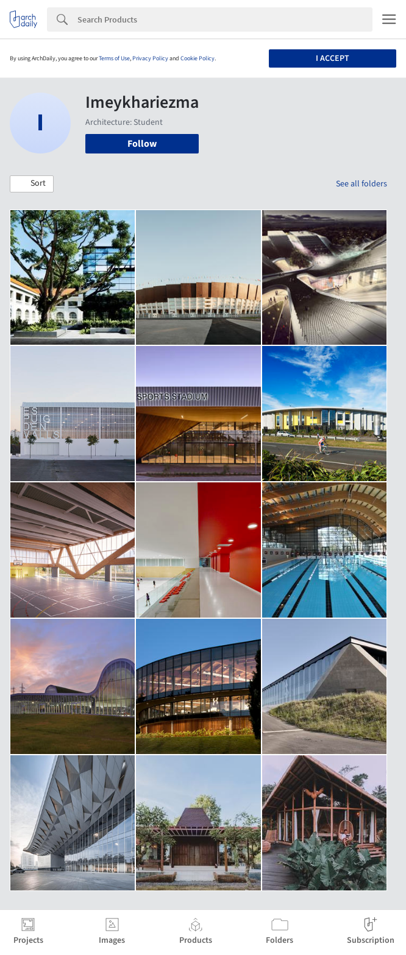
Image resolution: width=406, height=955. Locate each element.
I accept (332, 58)
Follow (142, 143)
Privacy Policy (150, 58)
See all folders (361, 184)
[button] (32, 183)
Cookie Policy (197, 58)
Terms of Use (114, 58)
